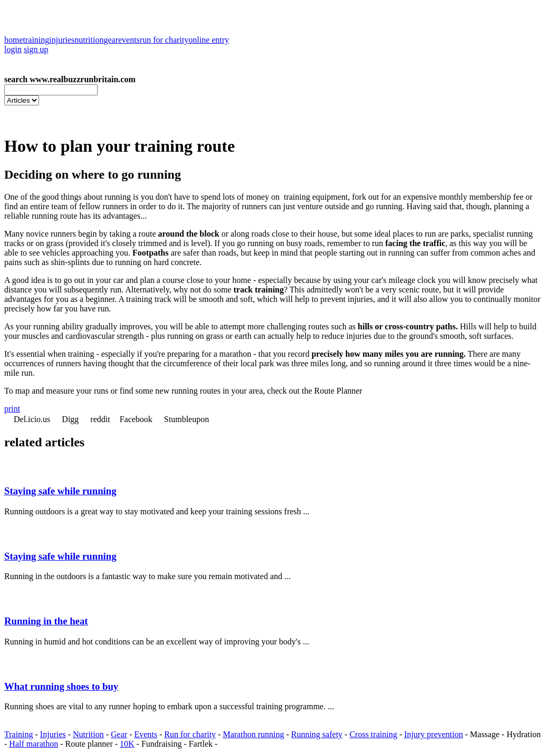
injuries (61, 39)
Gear (119, 734)
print (12, 408)
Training (18, 734)
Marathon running (253, 734)
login (13, 49)
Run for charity (190, 734)
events (129, 39)
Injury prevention (433, 734)
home (13, 39)
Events (145, 734)
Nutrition (88, 734)
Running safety (316, 734)
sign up (36, 49)
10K (127, 743)
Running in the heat (46, 621)
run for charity (164, 39)
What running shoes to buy (61, 686)
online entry (208, 39)
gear (110, 39)
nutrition (88, 39)
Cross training (373, 734)
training (36, 39)
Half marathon (33, 743)
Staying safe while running (60, 490)
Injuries (53, 734)
